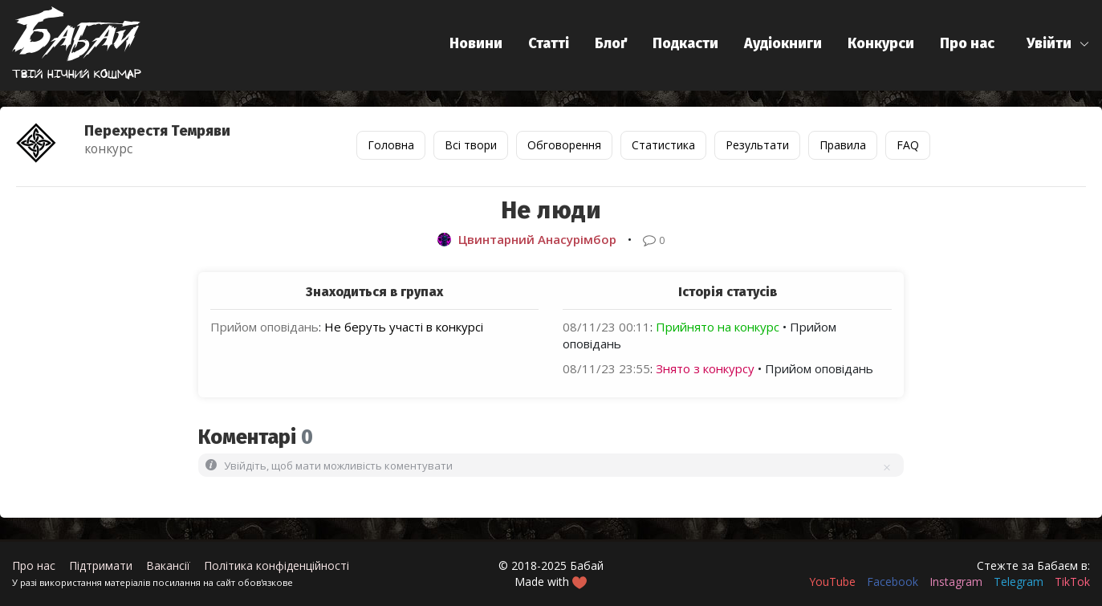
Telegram (1018, 581)
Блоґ (611, 43)
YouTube (832, 581)
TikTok (1072, 581)
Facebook (892, 581)
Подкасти (685, 43)
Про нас (967, 43)
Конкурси (881, 43)
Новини (475, 43)
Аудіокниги (783, 43)
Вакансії (168, 565)
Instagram (955, 581)
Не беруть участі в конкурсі (403, 327)
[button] (1058, 43)
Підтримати (100, 565)
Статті (548, 43)
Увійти (1049, 43)
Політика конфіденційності (276, 565)
